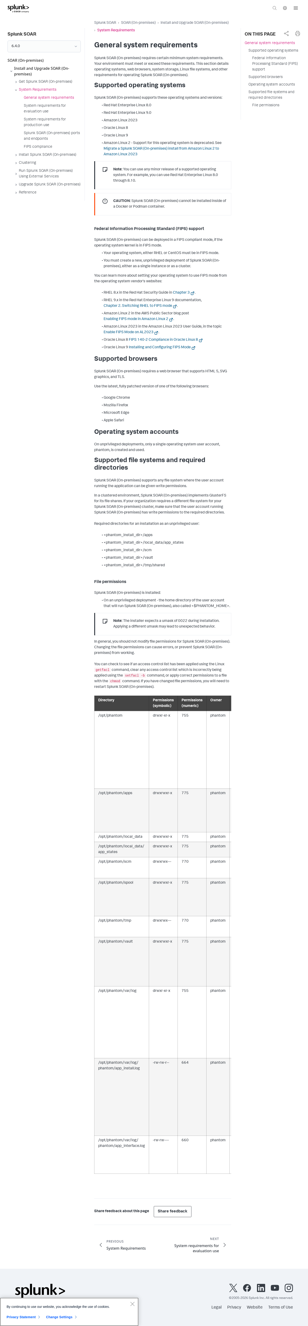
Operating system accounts (271, 85)
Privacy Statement (21, 1319)
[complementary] (286, 33)
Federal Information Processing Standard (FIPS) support (275, 64)
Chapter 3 (181, 293)
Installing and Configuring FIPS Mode (160, 347)
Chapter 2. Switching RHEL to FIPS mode (138, 306)
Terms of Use (280, 1307)
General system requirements (270, 43)
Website (255, 1307)
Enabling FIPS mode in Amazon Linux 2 (136, 319)
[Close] (132, 1306)
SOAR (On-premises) (138, 23)
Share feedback (172, 1212)
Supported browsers (265, 77)
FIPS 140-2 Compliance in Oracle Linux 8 (163, 340)
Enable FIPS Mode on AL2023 (129, 332)
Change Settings (59, 1319)
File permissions (265, 105)
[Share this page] (286, 33)
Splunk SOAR (105, 23)
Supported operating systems (273, 51)
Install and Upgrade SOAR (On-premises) (195, 23)
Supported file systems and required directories (271, 95)
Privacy (234, 1307)
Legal (216, 1307)
